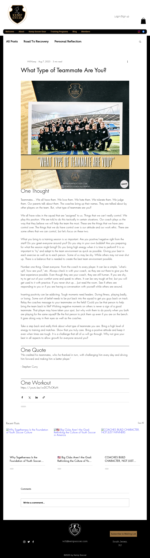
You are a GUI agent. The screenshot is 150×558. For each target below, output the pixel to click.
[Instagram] (139, 31)
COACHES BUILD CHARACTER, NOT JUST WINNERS (119, 459)
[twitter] (28, 541)
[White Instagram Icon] (24, 541)
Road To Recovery (36, 41)
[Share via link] (43, 397)
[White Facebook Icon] (33, 541)
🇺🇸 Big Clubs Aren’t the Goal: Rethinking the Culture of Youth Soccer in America (74, 459)
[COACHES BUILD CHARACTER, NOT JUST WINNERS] (122, 440)
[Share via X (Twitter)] (29, 397)
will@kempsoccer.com (75, 541)
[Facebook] (143, 31)
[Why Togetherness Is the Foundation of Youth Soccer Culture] (27, 440)
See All (141, 422)
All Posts (12, 41)
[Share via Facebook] (22, 397)
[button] (143, 21)
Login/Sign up (121, 16)
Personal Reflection (67, 41)
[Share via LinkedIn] (36, 397)
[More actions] (127, 61)
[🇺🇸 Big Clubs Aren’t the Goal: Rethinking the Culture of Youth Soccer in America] (75, 440)
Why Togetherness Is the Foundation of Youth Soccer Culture (25, 459)
